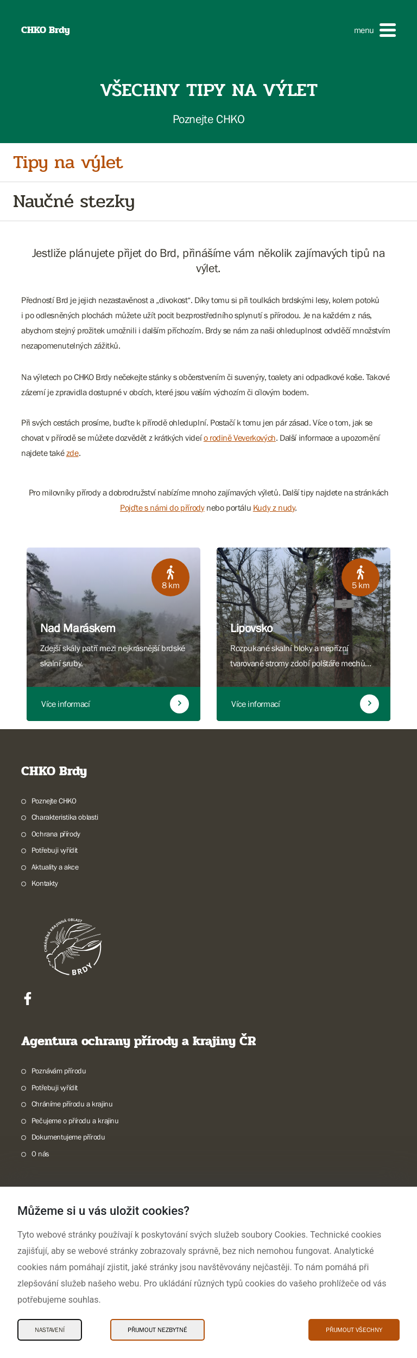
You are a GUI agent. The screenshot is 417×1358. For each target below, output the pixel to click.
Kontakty (44, 883)
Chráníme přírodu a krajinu (72, 1103)
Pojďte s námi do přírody (162, 507)
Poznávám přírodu (58, 1070)
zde (72, 453)
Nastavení (50, 1330)
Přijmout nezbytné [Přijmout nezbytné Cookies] (157, 1330)
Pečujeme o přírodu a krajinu (75, 1120)
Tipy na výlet (68, 162)
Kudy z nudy (274, 507)
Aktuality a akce (55, 867)
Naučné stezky (74, 201)
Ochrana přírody (55, 833)
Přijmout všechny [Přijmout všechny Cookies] (354, 1330)
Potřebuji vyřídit (54, 850)
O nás (40, 1153)
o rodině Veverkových (240, 437)
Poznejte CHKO (54, 800)
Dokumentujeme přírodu (68, 1136)
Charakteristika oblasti (64, 817)
